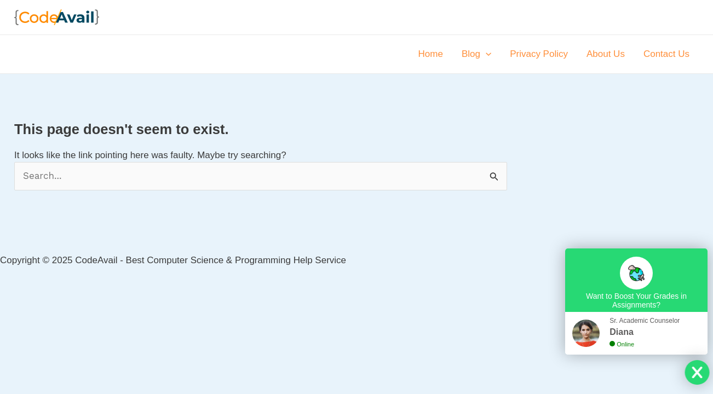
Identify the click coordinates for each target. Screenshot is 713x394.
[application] (485, 54)
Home (430, 54)
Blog (476, 54)
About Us (605, 54)
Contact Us (666, 54)
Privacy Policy (539, 54)
